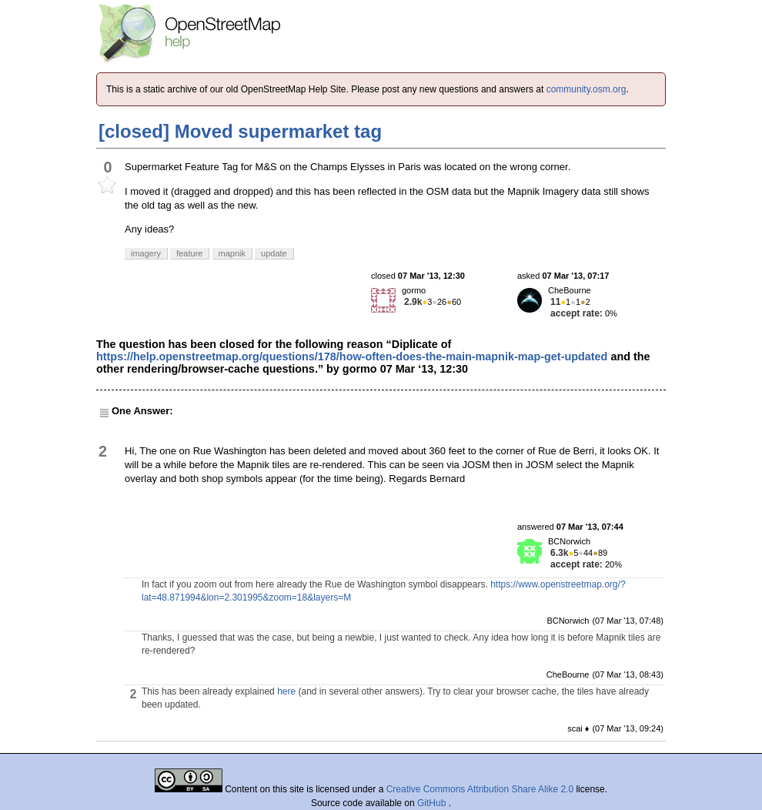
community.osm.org (586, 89)
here (286, 691)
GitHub (433, 803)
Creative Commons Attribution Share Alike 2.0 (479, 789)
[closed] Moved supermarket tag (240, 131)
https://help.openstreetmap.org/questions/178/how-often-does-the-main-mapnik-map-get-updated (351, 356)
